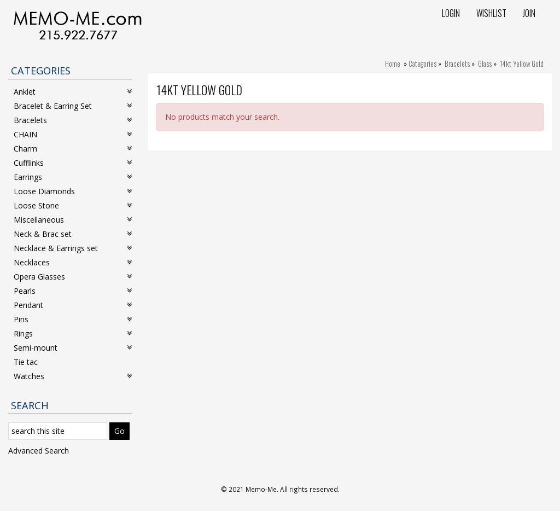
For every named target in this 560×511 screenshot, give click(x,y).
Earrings (73, 177)
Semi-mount (73, 347)
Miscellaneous (73, 219)
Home (392, 63)
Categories (422, 63)
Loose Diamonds (73, 191)
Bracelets (457, 63)
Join (529, 13)
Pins (73, 319)
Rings (73, 333)
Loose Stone (73, 205)
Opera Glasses (73, 276)
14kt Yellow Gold (522, 63)
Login (451, 13)
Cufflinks (73, 163)
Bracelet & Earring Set (73, 106)
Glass (485, 63)
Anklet (73, 91)
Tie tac (26, 362)
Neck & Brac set (73, 234)
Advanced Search (38, 450)
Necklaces (73, 262)
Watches (73, 376)
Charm (73, 148)
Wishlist (491, 13)
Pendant (73, 305)
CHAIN (73, 134)
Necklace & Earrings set (73, 248)
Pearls (73, 291)
